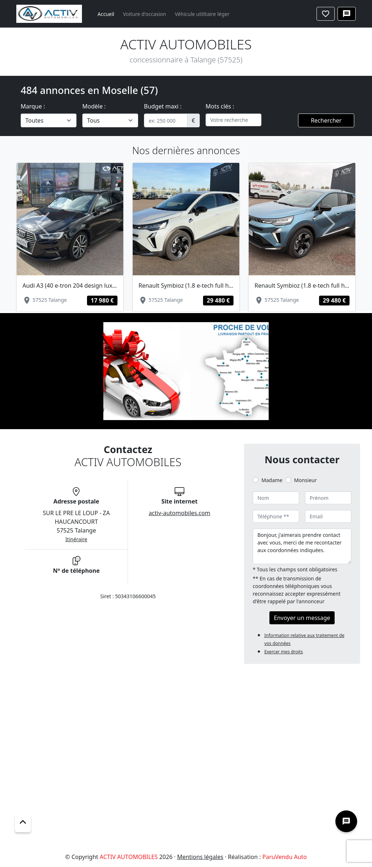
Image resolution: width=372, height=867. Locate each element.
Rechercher (326, 120)
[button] (43, 224)
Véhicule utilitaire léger (202, 14)
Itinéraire (76, 539)
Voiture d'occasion (144, 14)
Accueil (106, 14)
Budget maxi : (163, 106)
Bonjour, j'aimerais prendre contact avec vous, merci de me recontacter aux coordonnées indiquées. (302, 546)
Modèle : (94, 106)
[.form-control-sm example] (165, 120)
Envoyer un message (302, 618)
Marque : (33, 106)
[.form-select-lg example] (49, 120)
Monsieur (305, 480)
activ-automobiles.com (179, 513)
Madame (271, 480)
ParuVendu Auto (284, 857)
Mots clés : (220, 106)
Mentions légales (200, 857)
